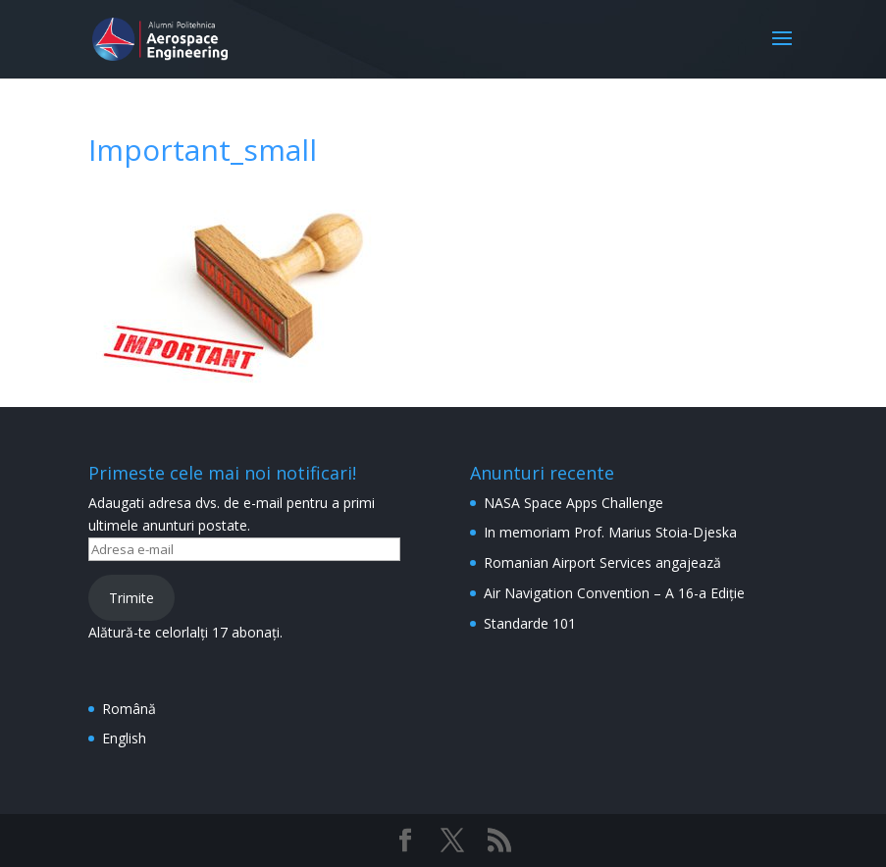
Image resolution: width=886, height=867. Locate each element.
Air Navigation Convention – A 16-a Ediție (614, 593)
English (124, 738)
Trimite (131, 597)
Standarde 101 (530, 623)
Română (129, 708)
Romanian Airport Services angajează (602, 562)
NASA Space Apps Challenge (573, 502)
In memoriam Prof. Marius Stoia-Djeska (610, 532)
